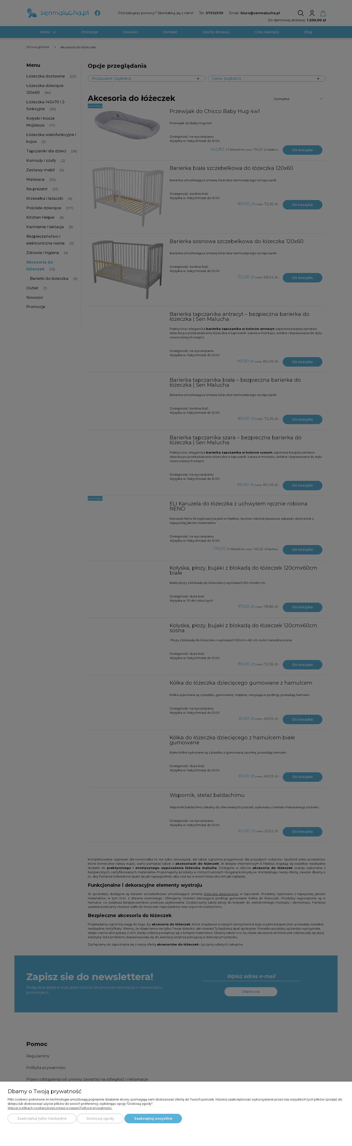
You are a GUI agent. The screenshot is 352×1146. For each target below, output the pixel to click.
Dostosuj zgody (100, 1118)
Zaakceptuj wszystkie (153, 1118)
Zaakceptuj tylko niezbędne (41, 1118)
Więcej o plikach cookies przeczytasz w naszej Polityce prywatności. (60, 1108)
